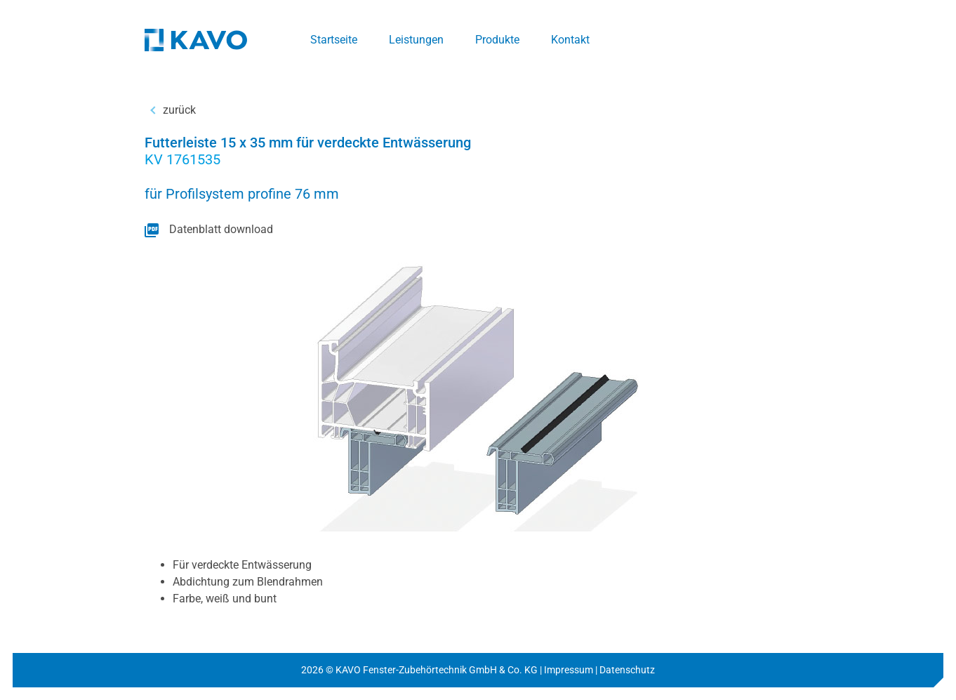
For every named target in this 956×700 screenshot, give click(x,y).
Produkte (497, 39)
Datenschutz (627, 669)
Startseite (333, 39)
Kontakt (570, 39)
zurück (179, 110)
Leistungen (416, 39)
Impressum (568, 669)
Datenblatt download (221, 229)
